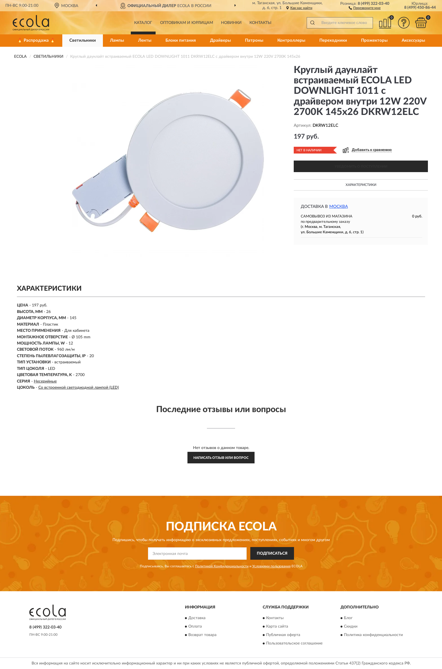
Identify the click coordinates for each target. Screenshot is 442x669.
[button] (365, 7)
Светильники (82, 40)
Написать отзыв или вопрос (221, 457)
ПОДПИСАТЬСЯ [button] (272, 553)
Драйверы (220, 40)
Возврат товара (202, 635)
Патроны (254, 40)
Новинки (231, 23)
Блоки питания (180, 40)
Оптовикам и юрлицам (186, 23)
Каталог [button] (143, 23)
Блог (348, 618)
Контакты (260, 23)
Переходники (333, 40)
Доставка (196, 618)
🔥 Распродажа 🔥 (36, 40)
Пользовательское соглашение (294, 644)
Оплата (195, 627)
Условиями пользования (271, 566)
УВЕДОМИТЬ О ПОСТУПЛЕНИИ (361, 166)
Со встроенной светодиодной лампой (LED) (78, 388)
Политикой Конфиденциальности (222, 566)
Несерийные (45, 381)
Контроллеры (291, 40)
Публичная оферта (283, 635)
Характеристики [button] (361, 184)
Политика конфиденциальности (373, 635)
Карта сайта (277, 627)
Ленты (144, 40)
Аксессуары (413, 40)
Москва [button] (338, 207)
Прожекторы (374, 40)
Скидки (350, 627)
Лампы (117, 40)
